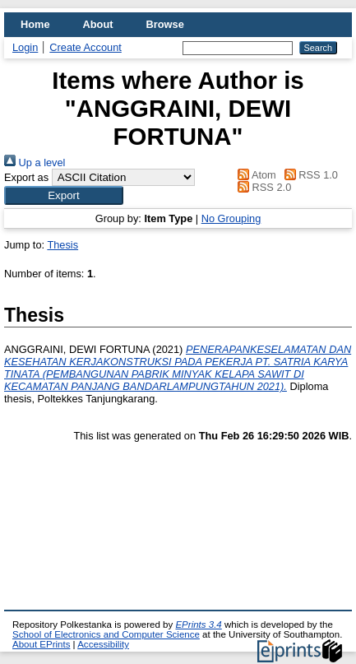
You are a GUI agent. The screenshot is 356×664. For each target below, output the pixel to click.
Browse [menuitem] (165, 24)
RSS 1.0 (308, 175)
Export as (26, 177)
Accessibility (103, 644)
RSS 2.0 (262, 187)
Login (25, 47)
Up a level (34, 162)
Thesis (62, 245)
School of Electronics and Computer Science (106, 634)
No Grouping (231, 218)
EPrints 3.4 (198, 624)
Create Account (85, 47)
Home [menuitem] (35, 24)
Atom (254, 175)
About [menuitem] (98, 24)
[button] (63, 195)
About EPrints (41, 644)
